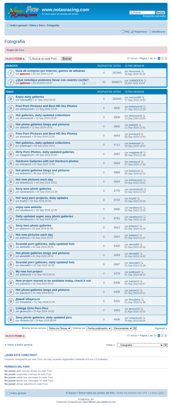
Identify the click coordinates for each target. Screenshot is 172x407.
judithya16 (25, 274)
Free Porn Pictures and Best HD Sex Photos (46, 106)
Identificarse (158, 31)
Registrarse (140, 31)
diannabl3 (25, 265)
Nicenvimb (134, 71)
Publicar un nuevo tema (15, 58)
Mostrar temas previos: (46, 328)
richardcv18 (26, 320)
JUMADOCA (136, 80)
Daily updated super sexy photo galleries (44, 216)
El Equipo (71, 393)
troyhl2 (23, 201)
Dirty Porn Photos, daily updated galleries (45, 152)
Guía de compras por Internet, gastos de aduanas (50, 70)
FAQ (127, 31)
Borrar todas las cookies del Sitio (96, 393)
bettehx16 (25, 173)
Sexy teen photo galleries (33, 188)
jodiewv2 (25, 228)
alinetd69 (25, 247)
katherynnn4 (27, 109)
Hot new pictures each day (34, 179)
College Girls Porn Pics (32, 308)
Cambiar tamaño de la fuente (162, 24)
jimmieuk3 (25, 136)
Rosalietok (25, 302)
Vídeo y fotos (37, 25)
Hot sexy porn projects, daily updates (42, 198)
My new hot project (29, 271)
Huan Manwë (89, 402)
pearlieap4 (25, 145)
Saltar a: (110, 345)
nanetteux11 (27, 210)
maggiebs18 (26, 155)
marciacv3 (25, 164)
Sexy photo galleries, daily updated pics (44, 317)
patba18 (24, 127)
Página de (147, 58)
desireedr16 (26, 118)
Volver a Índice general (19, 344)
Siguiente (160, 328)
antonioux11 (26, 182)
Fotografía (53, 25)
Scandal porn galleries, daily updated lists (45, 244)
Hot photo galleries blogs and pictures (42, 124)
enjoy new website (29, 207)
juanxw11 (25, 283)
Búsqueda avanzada (154, 16)
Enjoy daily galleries (30, 96)
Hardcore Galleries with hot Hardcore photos (47, 161)
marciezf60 (26, 99)
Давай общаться (28, 299)
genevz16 (25, 311)
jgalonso (25, 73)
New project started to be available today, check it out (53, 280)
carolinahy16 (27, 191)
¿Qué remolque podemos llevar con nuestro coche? (52, 80)
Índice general (19, 25)
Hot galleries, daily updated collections (43, 115)
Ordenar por (92, 328)
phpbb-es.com (108, 402)
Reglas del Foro (15, 50)
